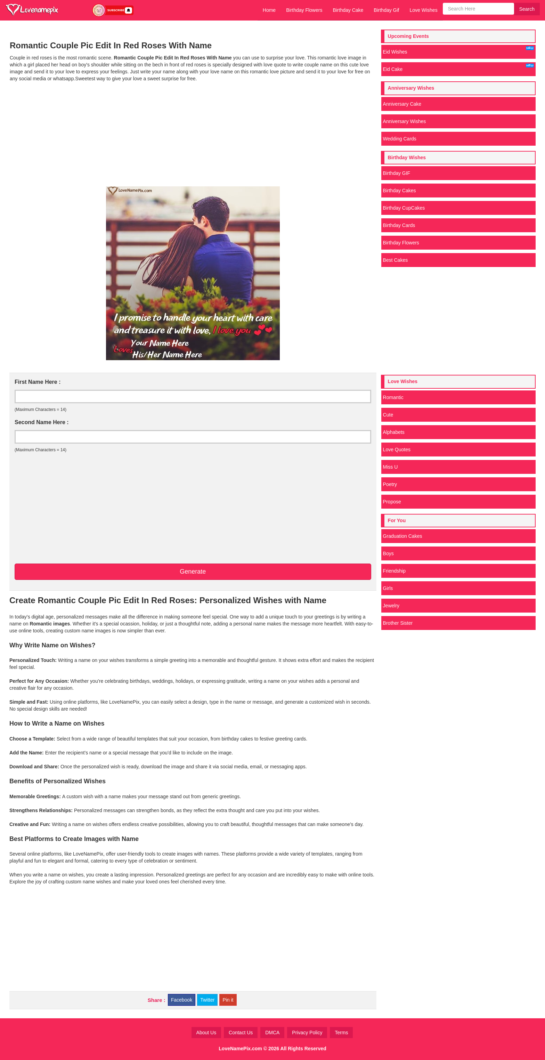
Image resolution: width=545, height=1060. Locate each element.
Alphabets (394, 432)
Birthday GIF (396, 173)
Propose (392, 501)
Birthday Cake (348, 10)
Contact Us (241, 1032)
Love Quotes (396, 449)
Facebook (181, 1000)
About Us (206, 1032)
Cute (388, 415)
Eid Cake (458, 68)
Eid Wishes (458, 50)
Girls (388, 588)
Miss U (390, 467)
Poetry (390, 484)
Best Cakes (395, 260)
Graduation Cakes (402, 536)
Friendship (394, 571)
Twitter (207, 1000)
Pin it (227, 1000)
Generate (193, 571)
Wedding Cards (399, 138)
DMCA (272, 1032)
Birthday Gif (386, 10)
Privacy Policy (307, 1032)
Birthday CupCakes (404, 208)
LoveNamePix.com (240, 1048)
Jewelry (391, 605)
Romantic (393, 397)
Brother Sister (398, 623)
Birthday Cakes (399, 190)
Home (269, 10)
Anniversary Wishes (404, 121)
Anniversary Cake (402, 104)
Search (527, 9)
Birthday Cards (399, 225)
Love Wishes (423, 10)
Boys (388, 553)
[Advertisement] (192, 134)
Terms (341, 1032)
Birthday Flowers (304, 10)
